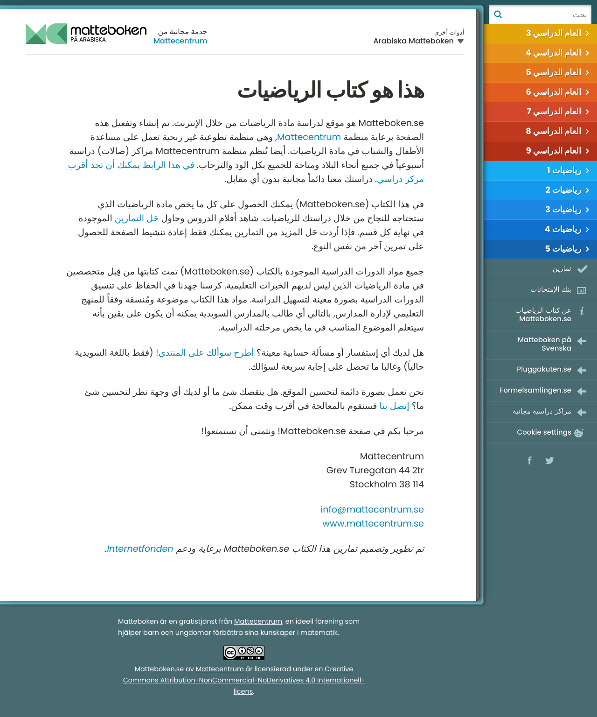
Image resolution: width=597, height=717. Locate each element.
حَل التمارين (137, 218)
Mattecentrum (180, 41)
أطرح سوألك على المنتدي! (205, 352)
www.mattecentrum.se (373, 523)
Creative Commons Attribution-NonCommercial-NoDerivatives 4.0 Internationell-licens (244, 680)
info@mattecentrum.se (372, 509)
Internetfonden (140, 548)
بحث (497, 14)
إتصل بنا (395, 406)
